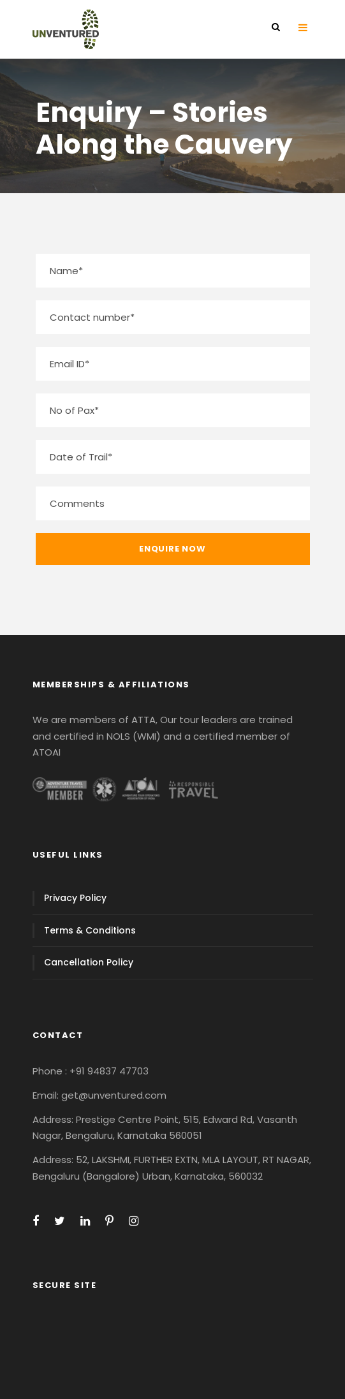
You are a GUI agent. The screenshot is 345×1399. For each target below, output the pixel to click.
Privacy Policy (75, 897)
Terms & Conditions (90, 930)
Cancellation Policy (88, 962)
